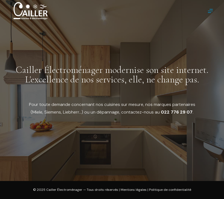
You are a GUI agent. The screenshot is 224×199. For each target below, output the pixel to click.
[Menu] (210, 10)
